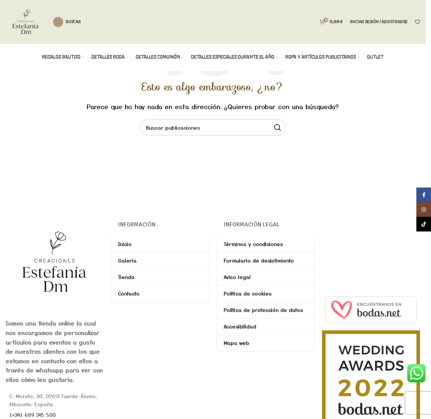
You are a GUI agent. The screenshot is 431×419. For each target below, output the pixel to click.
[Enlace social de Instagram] (423, 209)
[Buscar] (67, 22)
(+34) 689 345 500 (32, 414)
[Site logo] (25, 20)
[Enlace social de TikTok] (423, 224)
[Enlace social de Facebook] (423, 195)
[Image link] (54, 261)
